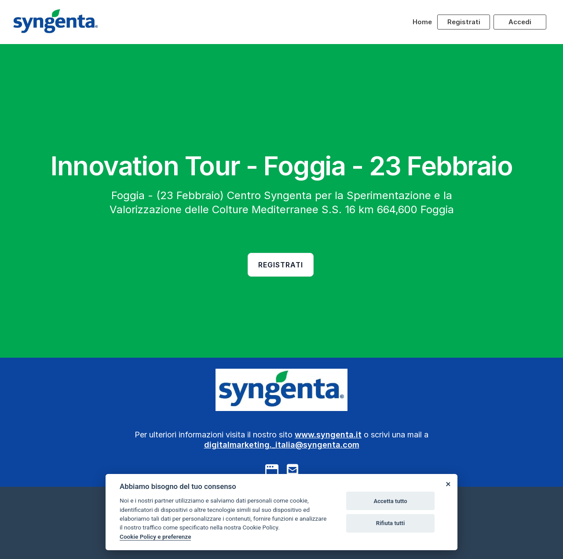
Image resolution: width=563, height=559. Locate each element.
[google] (271, 470)
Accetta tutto (390, 501)
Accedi (519, 22)
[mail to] (292, 470)
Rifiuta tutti (390, 523)
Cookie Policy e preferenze (155, 536)
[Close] (447, 483)
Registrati (463, 22)
